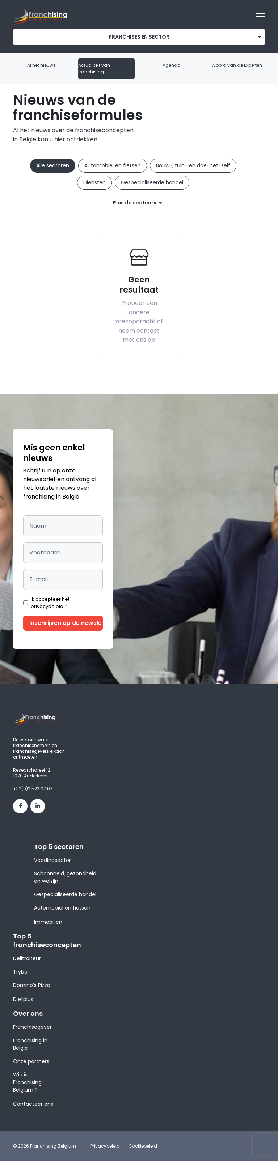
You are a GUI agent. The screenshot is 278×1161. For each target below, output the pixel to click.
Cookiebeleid (143, 1146)
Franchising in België (30, 1044)
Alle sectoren (52, 165)
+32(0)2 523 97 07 (32, 789)
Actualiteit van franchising (94, 68)
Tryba (20, 971)
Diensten (94, 182)
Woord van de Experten (236, 65)
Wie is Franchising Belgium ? (27, 1082)
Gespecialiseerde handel (152, 182)
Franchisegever (32, 1027)
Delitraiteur (27, 958)
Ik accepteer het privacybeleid (50, 603)
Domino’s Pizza (31, 985)
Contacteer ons (33, 1104)
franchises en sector (139, 36)
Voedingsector (52, 860)
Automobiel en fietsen (112, 165)
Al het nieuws (41, 65)
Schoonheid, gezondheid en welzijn (65, 877)
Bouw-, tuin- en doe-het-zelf (193, 165)
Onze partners (31, 1061)
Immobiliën (48, 921)
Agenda (172, 65)
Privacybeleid (105, 1146)
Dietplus (23, 999)
